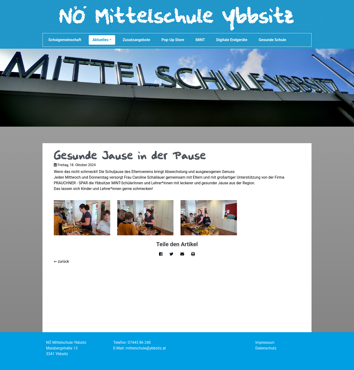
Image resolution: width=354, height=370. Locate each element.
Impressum (264, 342)
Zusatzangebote (136, 40)
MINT (200, 40)
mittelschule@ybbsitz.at (146, 348)
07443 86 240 (139, 342)
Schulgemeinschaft (64, 40)
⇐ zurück (61, 261)
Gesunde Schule (272, 40)
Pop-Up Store (172, 40)
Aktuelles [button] (102, 40)
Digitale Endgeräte (231, 40)
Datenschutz (265, 348)
